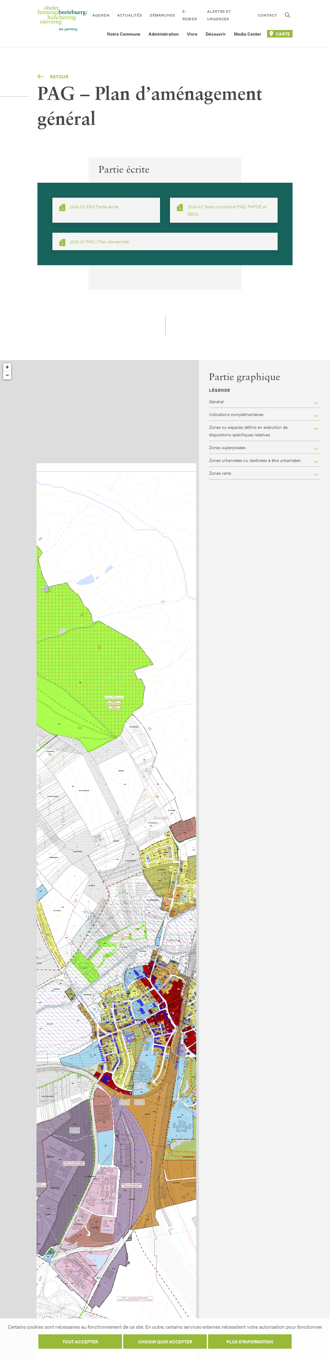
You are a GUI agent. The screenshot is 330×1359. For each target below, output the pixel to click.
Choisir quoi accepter (165, 1341)
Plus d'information (249, 1341)
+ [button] (7, 367)
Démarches (162, 15)
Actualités (129, 15)
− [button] (7, 375)
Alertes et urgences (219, 15)
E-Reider (189, 15)
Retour (53, 76)
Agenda (100, 15)
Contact (267, 15)
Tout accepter (80, 1341)
